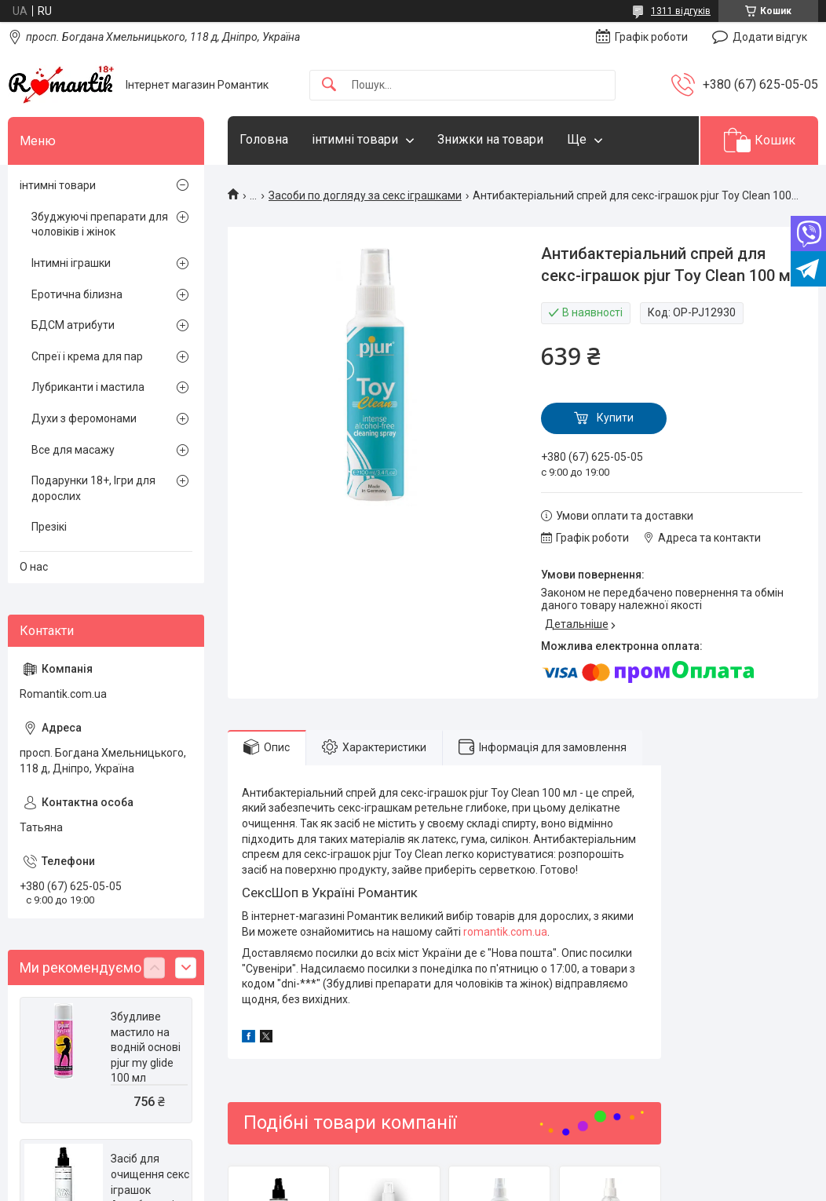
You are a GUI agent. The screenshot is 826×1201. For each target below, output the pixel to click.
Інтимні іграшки (71, 263)
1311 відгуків (681, 10)
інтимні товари (355, 139)
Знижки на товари (490, 139)
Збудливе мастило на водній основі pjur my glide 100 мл (146, 1047)
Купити (615, 417)
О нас (34, 566)
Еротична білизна (76, 294)
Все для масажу (73, 450)
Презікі (49, 526)
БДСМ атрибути (73, 325)
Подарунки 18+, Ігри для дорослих (93, 488)
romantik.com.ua (505, 931)
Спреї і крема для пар (87, 356)
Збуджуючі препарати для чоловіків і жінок (99, 224)
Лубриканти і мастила (87, 387)
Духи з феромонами (84, 418)
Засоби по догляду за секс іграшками (365, 195)
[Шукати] (329, 85)
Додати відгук (770, 37)
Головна (263, 139)
